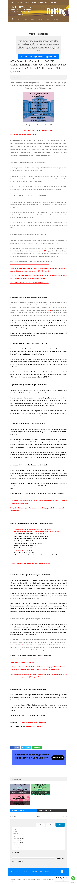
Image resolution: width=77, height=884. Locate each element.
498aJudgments (30, 77)
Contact (19, 2)
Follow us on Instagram (19, 838)
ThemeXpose (39, 879)
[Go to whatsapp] (73, 878)
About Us (16, 833)
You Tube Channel (18, 847)
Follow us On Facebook (19, 842)
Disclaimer (53, 2)
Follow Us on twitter (18, 840)
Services (27, 2)
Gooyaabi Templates (54, 879)
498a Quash (22, 879)
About (12, 2)
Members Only (42, 2)
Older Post (64, 816)
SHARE (14, 747)
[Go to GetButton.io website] (73, 882)
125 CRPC (32, 19)
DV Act (25, 19)
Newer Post (13, 816)
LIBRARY (34, 25)
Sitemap (15, 836)
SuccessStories (15, 25)
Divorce (40, 19)
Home (34, 2)
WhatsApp (37, 747)
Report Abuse (17, 861)
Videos (48, 19)
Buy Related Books (18, 844)
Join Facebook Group (18, 846)
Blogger (12, 880)
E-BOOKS (25, 25)
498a (18, 19)
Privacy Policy (44, 871)
